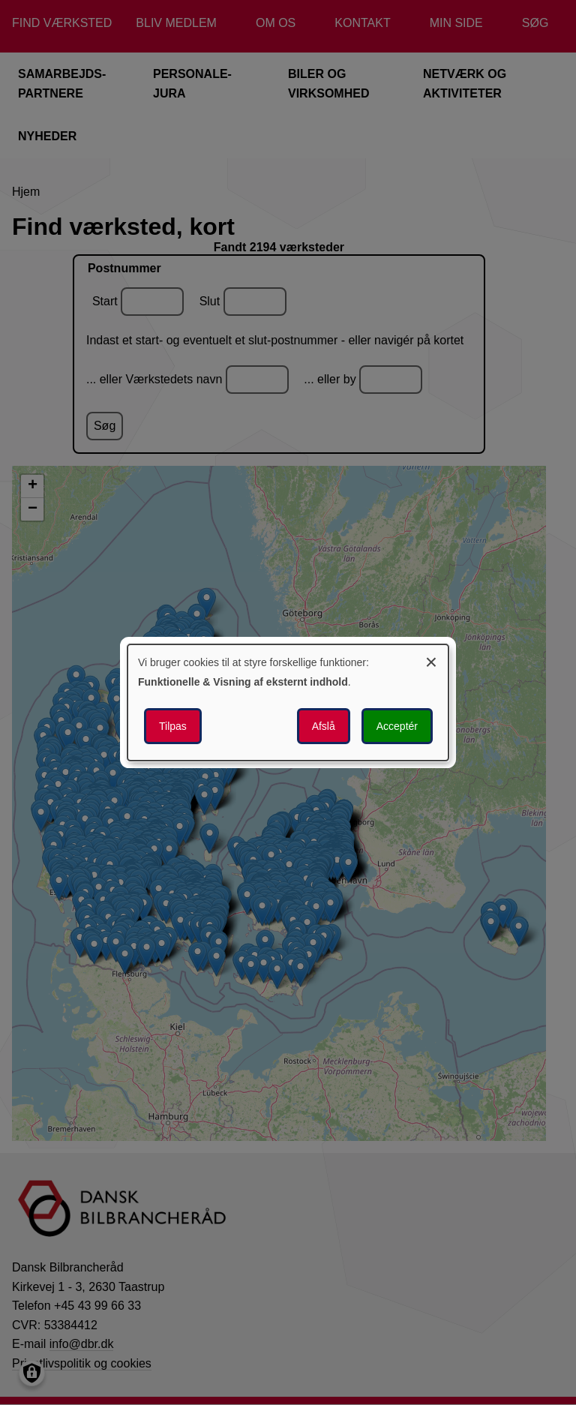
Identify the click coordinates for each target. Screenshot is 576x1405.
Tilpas (173, 726)
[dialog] (288, 702)
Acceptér (397, 726)
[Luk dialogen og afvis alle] (431, 659)
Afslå (323, 726)
